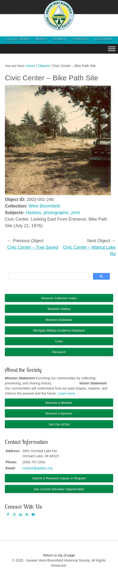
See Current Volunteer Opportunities (59, 489)
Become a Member (59, 403)
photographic (56, 212)
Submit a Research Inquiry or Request (59, 478)
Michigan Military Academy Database (59, 330)
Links (59, 341)
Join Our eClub (59, 424)
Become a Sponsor (59, 413)
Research (59, 352)
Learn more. (67, 393)
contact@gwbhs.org (37, 468)
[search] (48, 276)
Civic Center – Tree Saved (32, 247)
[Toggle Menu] (112, 48)
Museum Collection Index (59, 298)
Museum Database (59, 320)
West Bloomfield (44, 206)
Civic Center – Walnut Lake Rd (89, 250)
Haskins (33, 212)
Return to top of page (59, 555)
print (75, 212)
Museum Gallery (59, 309)
